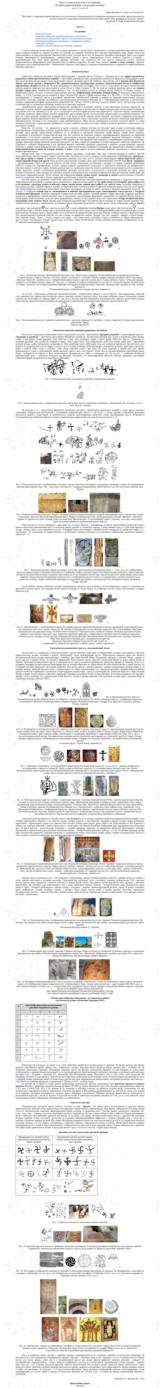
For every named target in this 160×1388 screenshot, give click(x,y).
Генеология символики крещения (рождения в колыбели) (60, 36)
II (87, 8)
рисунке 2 (29, 294)
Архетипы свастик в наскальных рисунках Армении (58, 46)
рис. (112, 417)
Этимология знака (43, 34)
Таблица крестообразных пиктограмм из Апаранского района (62, 41)
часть (75, 8)
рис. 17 (98, 1372)
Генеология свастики (44, 43)
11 (36, 653)
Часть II (80, 1386)
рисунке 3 (29, 334)
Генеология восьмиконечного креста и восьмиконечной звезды (63, 38)
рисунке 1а (21, 191)
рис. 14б (30, 1074)
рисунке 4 (118, 353)
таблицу (88, 1372)
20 (32, 1357)
